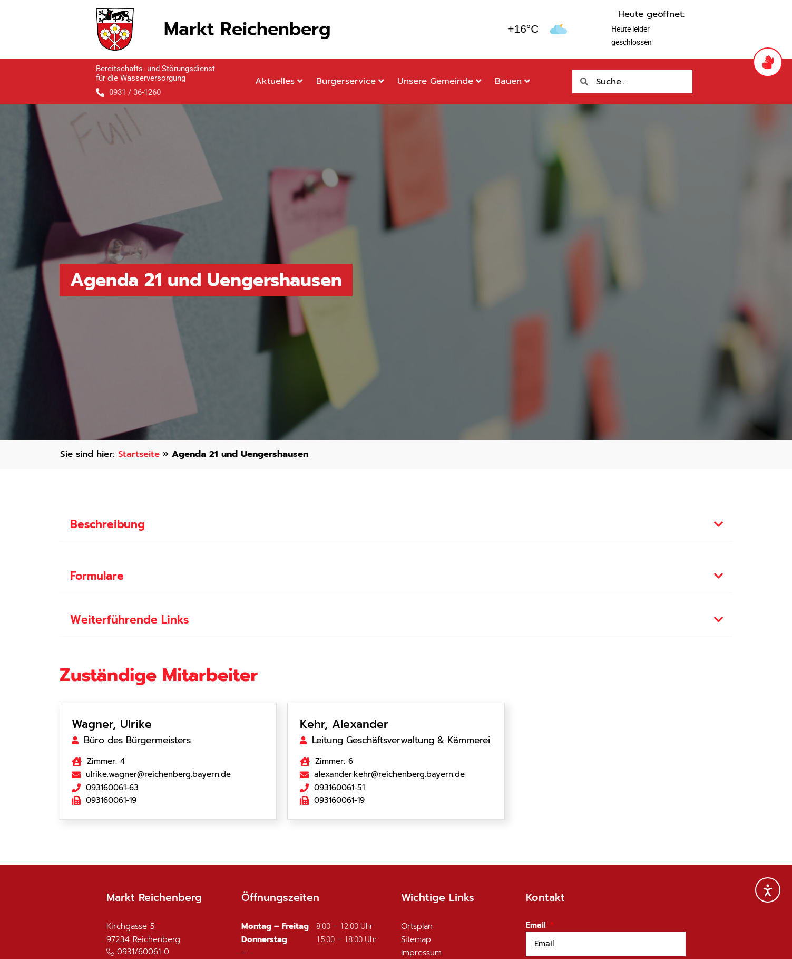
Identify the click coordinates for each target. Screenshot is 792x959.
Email (537, 925)
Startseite (139, 454)
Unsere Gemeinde (439, 81)
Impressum (421, 952)
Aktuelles (279, 81)
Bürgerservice (350, 81)
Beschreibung (107, 524)
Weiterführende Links (129, 619)
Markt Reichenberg (247, 28)
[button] (396, 525)
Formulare (97, 576)
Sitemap (416, 939)
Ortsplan (417, 926)
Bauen (512, 81)
